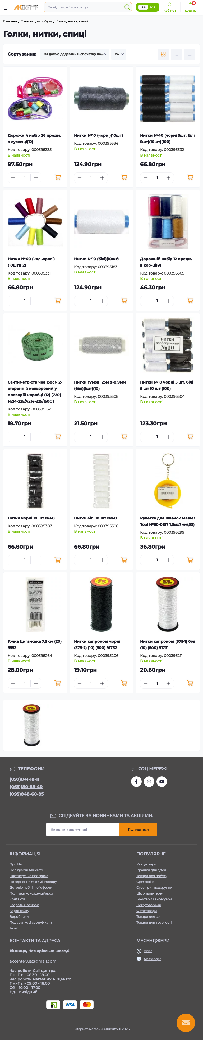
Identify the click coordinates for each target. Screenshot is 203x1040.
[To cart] (58, 177)
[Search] (127, 7)
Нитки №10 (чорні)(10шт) (98, 135)
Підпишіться (138, 829)
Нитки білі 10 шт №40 (95, 518)
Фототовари (146, 911)
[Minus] (13, 177)
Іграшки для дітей (151, 870)
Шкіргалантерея (149, 893)
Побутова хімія (148, 905)
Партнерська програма (29, 876)
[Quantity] (25, 177)
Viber (148, 951)
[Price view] (189, 54)
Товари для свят (149, 917)
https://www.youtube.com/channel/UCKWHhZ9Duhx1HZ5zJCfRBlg (161, 781)
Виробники (19, 917)
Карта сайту (19, 911)
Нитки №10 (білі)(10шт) (96, 259)
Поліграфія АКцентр (26, 870)
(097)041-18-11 (24, 779)
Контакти (17, 899)
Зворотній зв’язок (24, 905)
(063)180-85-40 (26, 786)
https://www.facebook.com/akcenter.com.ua (136, 781)
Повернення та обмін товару (33, 882)
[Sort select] (74, 54)
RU (152, 7)
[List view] (176, 54)
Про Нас (17, 864)
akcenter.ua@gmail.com (33, 961)
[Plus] (36, 177)
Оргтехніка (145, 882)
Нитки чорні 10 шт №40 (31, 518)
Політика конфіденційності (32, 893)
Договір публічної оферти (31, 888)
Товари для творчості (154, 922)
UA (143, 7)
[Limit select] (118, 54)
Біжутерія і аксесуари (154, 899)
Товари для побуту (151, 876)
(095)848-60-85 (27, 794)
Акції (13, 928)
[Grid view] (163, 54)
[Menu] (7, 7)
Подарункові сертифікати (31, 922)
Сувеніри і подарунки (154, 888)
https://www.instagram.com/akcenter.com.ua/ (149, 781)
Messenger (152, 959)
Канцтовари (146, 864)
